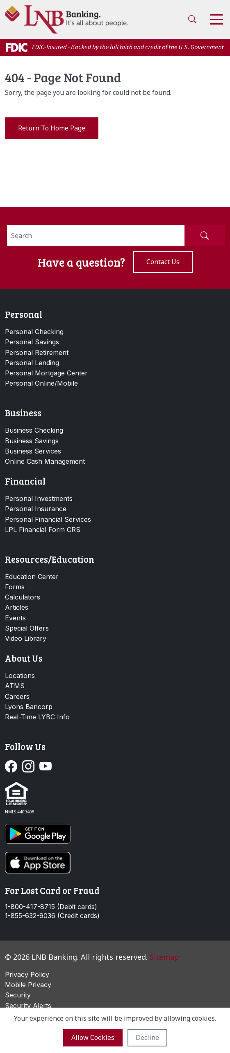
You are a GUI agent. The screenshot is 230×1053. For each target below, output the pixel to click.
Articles (16, 607)
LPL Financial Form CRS (42, 529)
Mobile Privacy (28, 985)
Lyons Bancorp (28, 707)
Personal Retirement (36, 352)
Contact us (163, 261)
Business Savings (32, 441)
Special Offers (27, 628)
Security (18, 995)
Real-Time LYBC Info (37, 717)
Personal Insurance (35, 509)
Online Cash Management (45, 461)
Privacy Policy (27, 974)
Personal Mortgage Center (46, 373)
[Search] (95, 235)
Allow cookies (92, 1037)
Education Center (32, 577)
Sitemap (164, 957)
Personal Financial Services (48, 519)
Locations (20, 675)
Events (15, 618)
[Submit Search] (204, 235)
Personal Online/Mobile (41, 383)
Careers (17, 696)
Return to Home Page (51, 127)
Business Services (33, 451)
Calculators (22, 597)
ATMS (15, 686)
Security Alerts (28, 1005)
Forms (15, 587)
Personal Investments (39, 498)
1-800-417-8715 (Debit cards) (51, 907)
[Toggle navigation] (216, 19)
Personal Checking (34, 332)
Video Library (25, 638)
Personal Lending (32, 363)
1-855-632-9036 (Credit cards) (52, 916)
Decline (147, 1037)
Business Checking (34, 430)
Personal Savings (32, 342)
